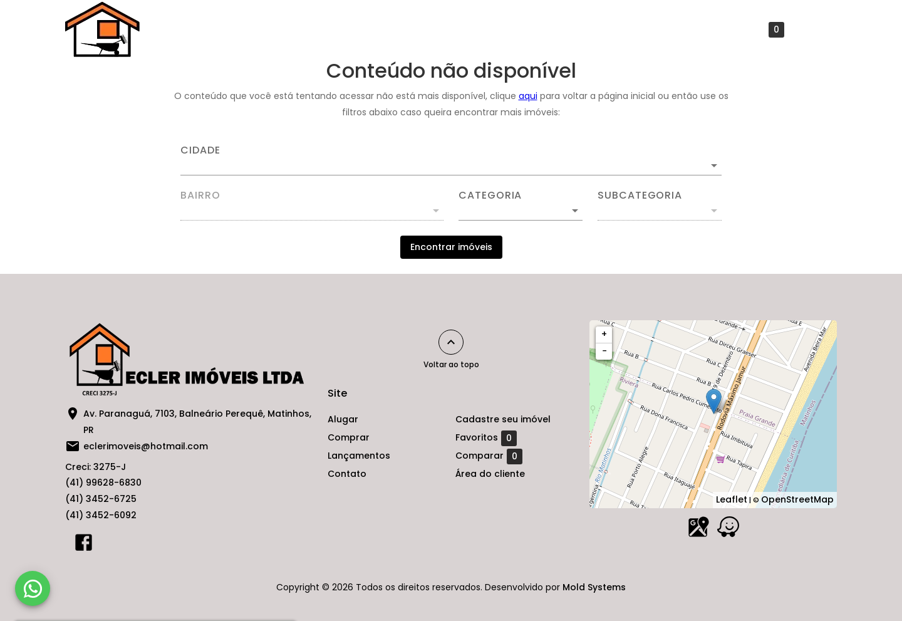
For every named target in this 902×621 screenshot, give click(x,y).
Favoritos (753, 30)
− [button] (604, 351)
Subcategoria (640, 195)
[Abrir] (714, 165)
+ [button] (604, 334)
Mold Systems (594, 587)
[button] (521, 211)
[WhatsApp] (32, 588)
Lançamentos (482, 29)
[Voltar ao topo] (451, 342)
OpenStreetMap (797, 499)
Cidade (200, 150)
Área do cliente (490, 473)
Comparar (488, 456)
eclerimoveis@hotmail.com (145, 446)
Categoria (490, 195)
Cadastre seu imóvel (650, 29)
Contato (558, 29)
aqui (528, 96)
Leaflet (731, 499)
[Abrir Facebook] (84, 545)
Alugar (343, 29)
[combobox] (451, 160)
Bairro (200, 195)
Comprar (405, 29)
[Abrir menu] (817, 29)
